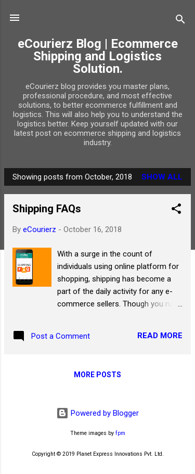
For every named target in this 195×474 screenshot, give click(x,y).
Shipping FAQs (46, 208)
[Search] (180, 21)
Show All (162, 177)
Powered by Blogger (97, 413)
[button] (176, 210)
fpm (120, 433)
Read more (160, 335)
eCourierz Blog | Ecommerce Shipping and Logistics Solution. (98, 56)
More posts (97, 374)
